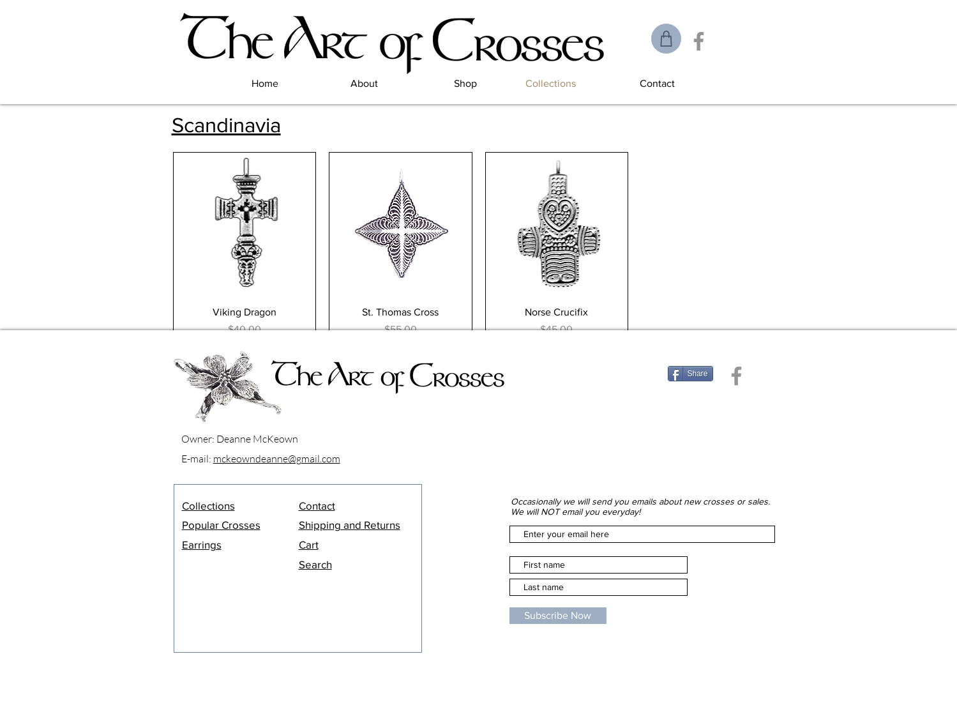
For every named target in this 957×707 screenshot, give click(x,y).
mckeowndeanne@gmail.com (276, 458)
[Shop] (666, 39)
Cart (309, 544)
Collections (208, 505)
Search (315, 564)
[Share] (690, 373)
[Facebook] (698, 41)
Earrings (202, 544)
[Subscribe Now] (558, 615)
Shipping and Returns (349, 525)
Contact (317, 505)
